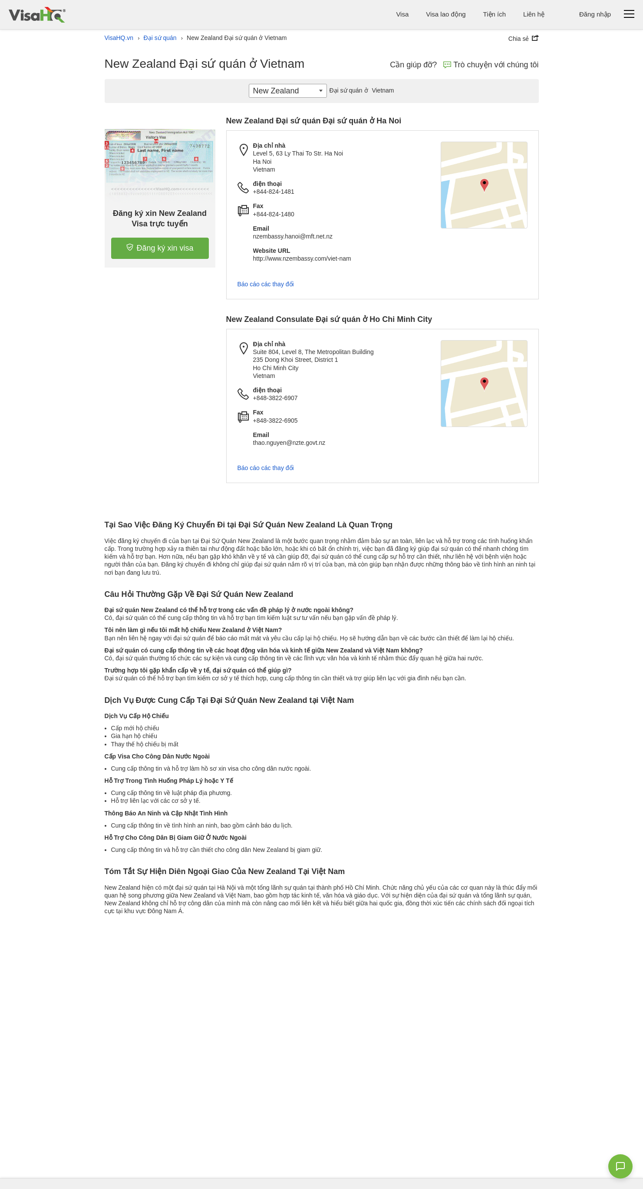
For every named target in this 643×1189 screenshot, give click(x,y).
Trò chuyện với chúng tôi (490, 64)
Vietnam (360, 90)
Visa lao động (445, 14)
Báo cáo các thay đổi (265, 284)
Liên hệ (533, 14)
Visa (402, 14)
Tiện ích (494, 14)
